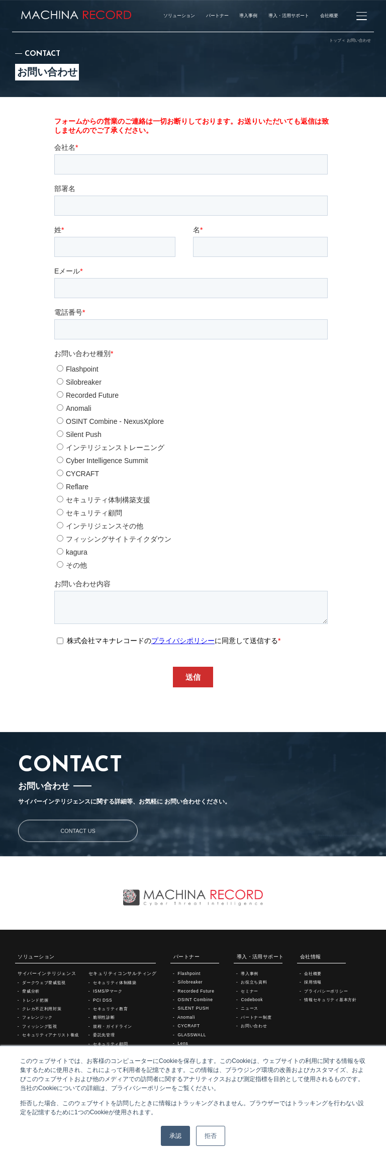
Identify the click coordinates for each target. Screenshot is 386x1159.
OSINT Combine (195, 999)
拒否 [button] (211, 1135)
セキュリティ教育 (110, 1008)
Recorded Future (195, 991)
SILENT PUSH (193, 1008)
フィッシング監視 (39, 1026)
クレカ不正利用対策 (41, 1008)
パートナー (186, 956)
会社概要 (313, 973)
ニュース (249, 1008)
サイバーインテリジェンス (47, 973)
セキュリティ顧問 (110, 1043)
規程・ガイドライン (112, 1026)
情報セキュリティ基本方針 (330, 999)
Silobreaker (190, 982)
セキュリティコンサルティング (122, 973)
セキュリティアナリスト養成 (50, 1034)
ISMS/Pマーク (108, 991)
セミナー (249, 991)
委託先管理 (104, 1034)
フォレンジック (37, 1017)
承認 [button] (175, 1135)
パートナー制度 (256, 1017)
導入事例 (249, 973)
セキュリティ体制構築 (115, 982)
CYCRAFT (188, 1025)
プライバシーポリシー (326, 991)
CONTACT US (78, 869)
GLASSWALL (191, 1034)
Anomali (186, 1017)
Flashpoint (188, 973)
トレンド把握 (35, 1000)
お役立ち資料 (254, 982)
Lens (182, 1043)
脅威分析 (31, 991)
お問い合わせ (254, 1025)
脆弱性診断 (104, 1017)
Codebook (252, 999)
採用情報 (313, 982)
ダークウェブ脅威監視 (44, 982)
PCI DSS (102, 1000)
